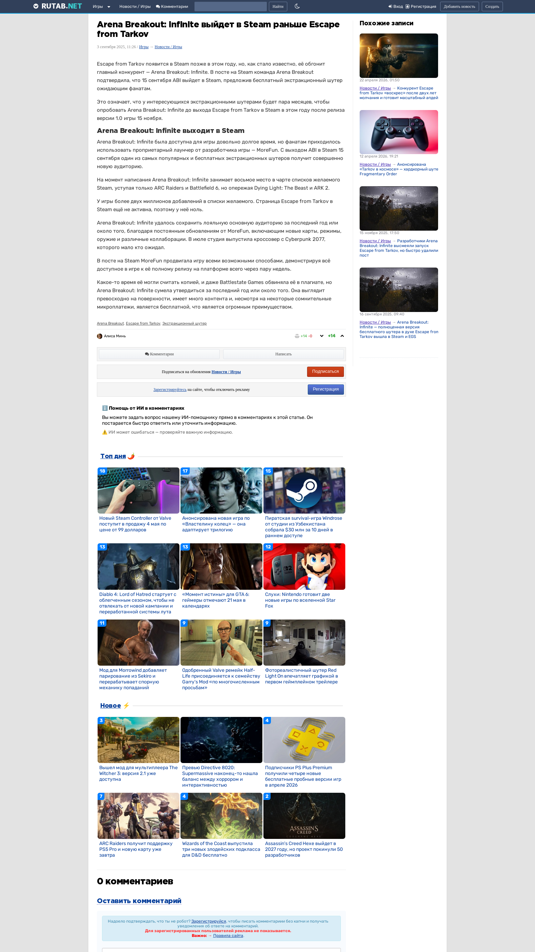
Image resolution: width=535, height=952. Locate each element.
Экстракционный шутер (184, 323)
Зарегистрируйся (208, 921)
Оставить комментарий (139, 901)
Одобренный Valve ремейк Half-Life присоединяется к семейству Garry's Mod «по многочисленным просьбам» (221, 679)
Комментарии (172, 6)
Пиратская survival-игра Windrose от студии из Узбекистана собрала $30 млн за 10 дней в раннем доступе (303, 527)
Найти (278, 6)
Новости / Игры (135, 6)
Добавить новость (459, 6)
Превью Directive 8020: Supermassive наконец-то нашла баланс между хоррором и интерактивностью (220, 776)
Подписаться (325, 371)
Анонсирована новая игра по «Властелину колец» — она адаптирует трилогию (216, 524)
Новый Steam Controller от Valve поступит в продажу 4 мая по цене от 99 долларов (135, 524)
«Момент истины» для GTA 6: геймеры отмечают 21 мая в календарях (215, 600)
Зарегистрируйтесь (170, 389)
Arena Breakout (110, 323)
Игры (98, 6)
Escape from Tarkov (143, 323)
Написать (283, 354)
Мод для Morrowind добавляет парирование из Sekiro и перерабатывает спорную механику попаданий (133, 679)
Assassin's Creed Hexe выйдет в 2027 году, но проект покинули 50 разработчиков (304, 849)
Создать (492, 6)
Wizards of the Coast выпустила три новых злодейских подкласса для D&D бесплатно (221, 849)
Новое (110, 706)
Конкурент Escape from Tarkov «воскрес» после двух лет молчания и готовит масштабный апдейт (400, 93)
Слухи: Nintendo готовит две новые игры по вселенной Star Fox (300, 600)
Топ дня (113, 456)
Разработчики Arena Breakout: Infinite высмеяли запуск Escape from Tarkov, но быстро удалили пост (399, 248)
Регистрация (326, 389)
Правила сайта (228, 935)
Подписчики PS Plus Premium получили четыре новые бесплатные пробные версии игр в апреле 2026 (303, 776)
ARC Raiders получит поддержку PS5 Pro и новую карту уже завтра (136, 849)
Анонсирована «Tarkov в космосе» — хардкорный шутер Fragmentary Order (400, 169)
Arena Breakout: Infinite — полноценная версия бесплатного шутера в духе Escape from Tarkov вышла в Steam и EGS (400, 329)
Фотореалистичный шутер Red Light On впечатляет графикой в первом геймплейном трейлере (301, 676)
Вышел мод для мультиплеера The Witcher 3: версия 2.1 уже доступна (138, 773)
